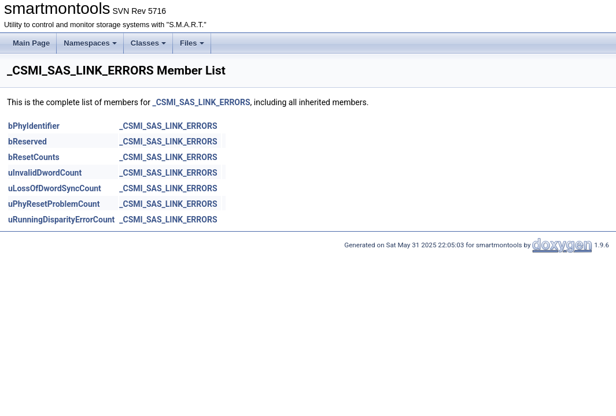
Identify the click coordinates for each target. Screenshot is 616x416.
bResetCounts (34, 157)
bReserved (27, 141)
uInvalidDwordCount (45, 172)
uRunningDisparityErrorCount (61, 219)
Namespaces (90, 43)
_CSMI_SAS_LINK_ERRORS (201, 102)
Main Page (31, 43)
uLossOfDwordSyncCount (54, 188)
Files (192, 43)
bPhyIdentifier (34, 126)
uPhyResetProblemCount (53, 204)
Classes (148, 43)
